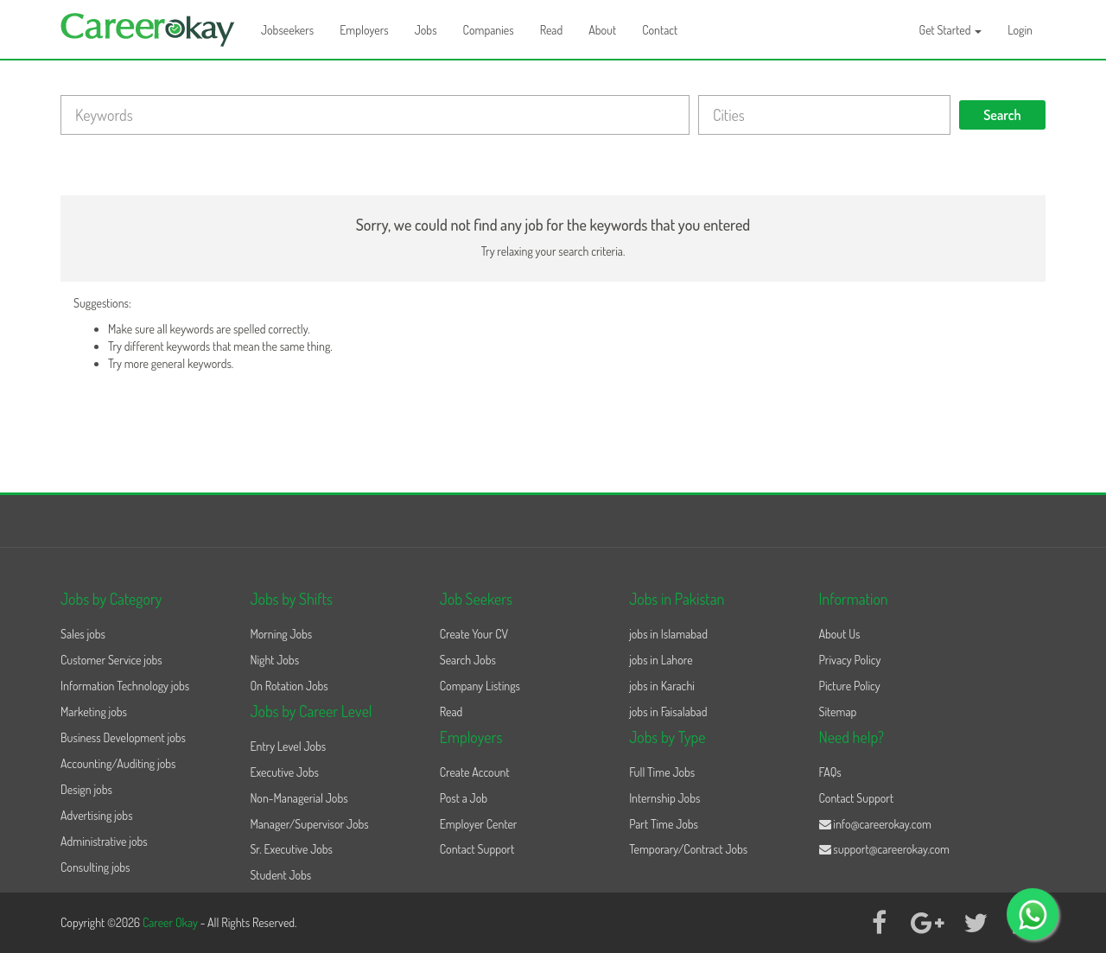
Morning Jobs (281, 633)
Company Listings (480, 685)
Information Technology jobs (124, 685)
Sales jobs (82, 633)
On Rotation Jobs (288, 685)
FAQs (830, 772)
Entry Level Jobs (288, 746)
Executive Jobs (284, 772)
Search (1002, 115)
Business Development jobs (123, 737)
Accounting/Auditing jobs (117, 763)
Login (1020, 29)
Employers (364, 29)
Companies (488, 29)
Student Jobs (280, 874)
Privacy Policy (850, 659)
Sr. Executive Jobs (291, 849)
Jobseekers (287, 29)
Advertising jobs (96, 815)
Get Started (950, 29)
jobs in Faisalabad (668, 711)
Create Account (475, 772)
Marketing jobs (93, 711)
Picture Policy (849, 685)
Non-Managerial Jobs (298, 798)
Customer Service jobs (111, 659)
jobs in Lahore (660, 659)
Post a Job (463, 798)
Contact (659, 29)
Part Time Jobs (663, 823)
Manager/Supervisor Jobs (309, 823)
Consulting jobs (95, 867)
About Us (840, 633)
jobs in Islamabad (668, 633)
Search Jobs (468, 659)
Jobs (426, 29)
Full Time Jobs (662, 772)
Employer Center (479, 823)
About (602, 29)
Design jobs (86, 789)
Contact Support (477, 849)
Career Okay (171, 922)
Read (551, 29)
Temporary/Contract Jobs (688, 849)
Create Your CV (474, 633)
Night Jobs (274, 659)
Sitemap (838, 711)
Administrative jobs (104, 841)
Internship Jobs (664, 798)
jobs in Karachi (662, 685)
